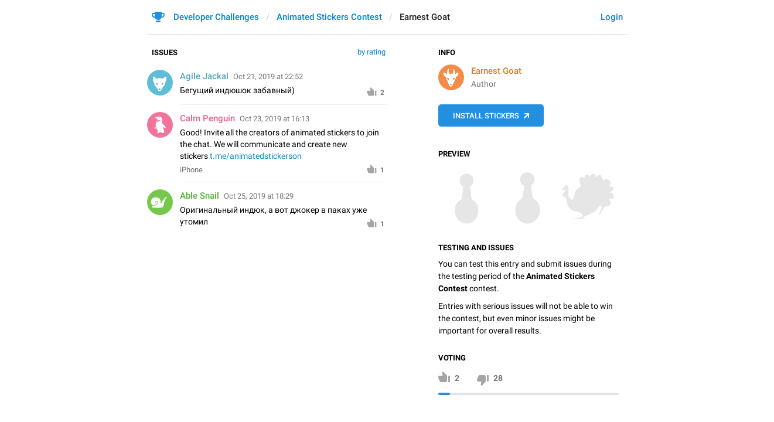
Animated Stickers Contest (329, 17)
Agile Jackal (204, 76)
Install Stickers (486, 115)
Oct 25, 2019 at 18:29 (259, 196)
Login (612, 17)
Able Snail (199, 195)
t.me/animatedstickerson (256, 156)
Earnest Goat (496, 71)
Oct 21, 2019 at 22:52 (268, 76)
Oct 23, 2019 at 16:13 (274, 118)
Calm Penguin (207, 118)
